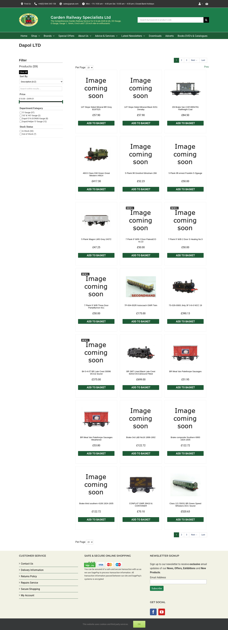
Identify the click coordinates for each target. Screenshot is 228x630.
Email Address (158, 577)
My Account (27, 595)
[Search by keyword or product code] (170, 20)
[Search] (206, 20)
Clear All (23, 72)
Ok (139, 624)
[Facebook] (153, 612)
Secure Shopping (30, 589)
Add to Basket (96, 123)
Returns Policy (29, 576)
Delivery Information (32, 570)
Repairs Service (29, 582)
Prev (206, 66)
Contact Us (27, 563)
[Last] (203, 60)
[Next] (194, 60)
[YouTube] (161, 612)
